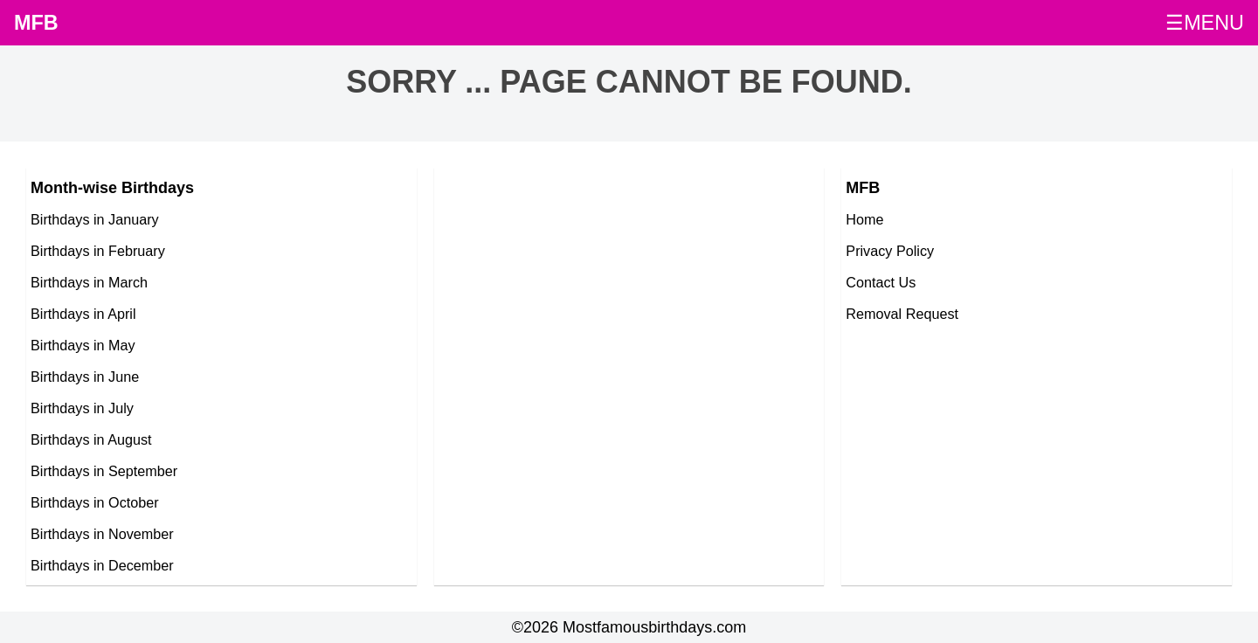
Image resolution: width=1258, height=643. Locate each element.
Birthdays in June (85, 376)
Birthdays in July (82, 408)
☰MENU (1204, 22)
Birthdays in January (95, 219)
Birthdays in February (98, 251)
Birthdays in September (104, 471)
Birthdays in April (83, 314)
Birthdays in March (89, 282)
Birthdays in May (83, 345)
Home (864, 219)
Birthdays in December (102, 565)
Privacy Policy (890, 251)
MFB (36, 22)
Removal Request (902, 314)
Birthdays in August (91, 439)
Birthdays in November (102, 534)
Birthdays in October (95, 502)
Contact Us (881, 282)
